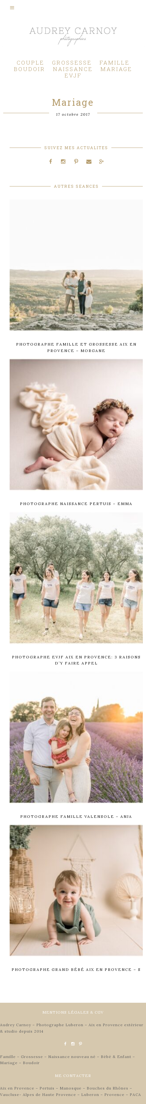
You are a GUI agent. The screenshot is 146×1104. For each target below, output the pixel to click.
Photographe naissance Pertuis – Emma (76, 503)
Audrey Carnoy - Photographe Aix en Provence (73, 38)
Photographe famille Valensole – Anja (76, 816)
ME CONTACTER (73, 1075)
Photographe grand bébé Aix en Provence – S (76, 969)
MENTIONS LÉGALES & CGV (73, 1012)
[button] (73, 7)
